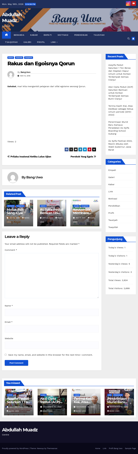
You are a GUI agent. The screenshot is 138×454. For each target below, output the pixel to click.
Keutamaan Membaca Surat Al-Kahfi (84, 213)
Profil (41, 42)
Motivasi (63, 35)
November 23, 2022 (52, 407)
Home (97, 448)
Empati (48, 35)
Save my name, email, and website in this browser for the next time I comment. (50, 355)
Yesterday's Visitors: (119, 272)
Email (9, 322)
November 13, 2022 (119, 407)
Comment (11, 250)
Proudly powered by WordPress (15, 448)
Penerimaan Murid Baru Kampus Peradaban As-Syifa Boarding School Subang (118, 128)
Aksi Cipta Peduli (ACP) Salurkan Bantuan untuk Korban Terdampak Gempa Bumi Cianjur (120, 93)
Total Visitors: (116, 288)
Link (53, 42)
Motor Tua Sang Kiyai (15, 211)
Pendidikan (81, 35)
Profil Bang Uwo (115, 448)
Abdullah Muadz (19, 430)
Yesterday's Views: (118, 264)
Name (9, 305)
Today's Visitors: (117, 255)
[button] (128, 38)
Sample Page (130, 448)
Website (9, 338)
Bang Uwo (25, 72)
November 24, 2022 (18, 407)
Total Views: (115, 280)
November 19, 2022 (85, 407)
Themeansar (52, 448)
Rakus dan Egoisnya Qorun (41, 63)
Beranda (19, 35)
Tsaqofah (11, 42)
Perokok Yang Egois (83, 156)
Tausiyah (99, 35)
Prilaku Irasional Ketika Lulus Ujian (29, 156)
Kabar (34, 35)
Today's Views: (116, 247)
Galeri (27, 42)
